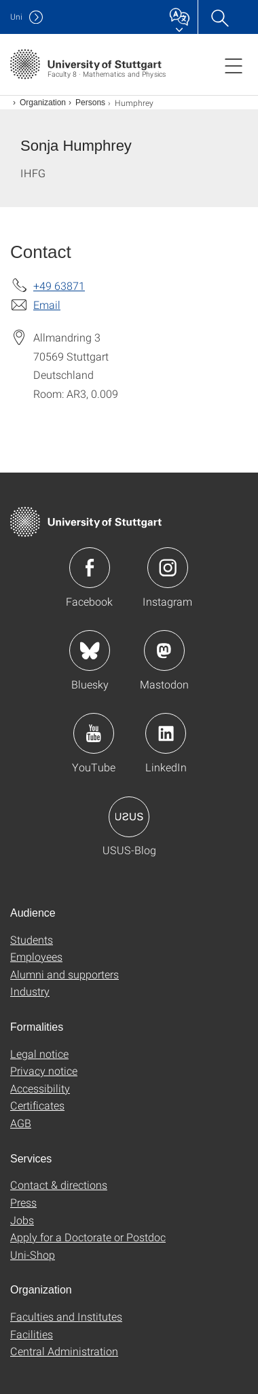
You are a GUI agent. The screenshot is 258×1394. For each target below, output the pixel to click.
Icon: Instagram (167, 567)
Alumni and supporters (64, 974)
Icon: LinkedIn (165, 733)
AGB (20, 1123)
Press (23, 1202)
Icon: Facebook (89, 567)
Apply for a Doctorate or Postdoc (88, 1237)
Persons (90, 102)
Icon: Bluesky (89, 650)
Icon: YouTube (93, 733)
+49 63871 (59, 285)
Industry (30, 991)
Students (31, 939)
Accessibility (40, 1088)
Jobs (22, 1220)
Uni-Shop (32, 1254)
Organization (43, 102)
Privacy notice (43, 1070)
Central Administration (64, 1351)
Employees (36, 956)
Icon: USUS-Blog (129, 816)
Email (46, 304)
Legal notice (39, 1053)
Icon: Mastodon (164, 650)
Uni (16, 17)
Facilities (31, 1334)
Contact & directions (58, 1184)
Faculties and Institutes (66, 1316)
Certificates (37, 1105)
